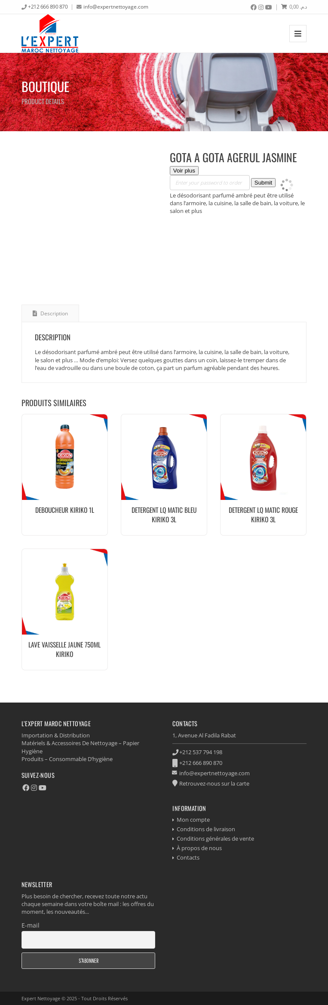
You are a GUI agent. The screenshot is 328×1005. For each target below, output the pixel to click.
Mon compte (193, 819)
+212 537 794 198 (200, 752)
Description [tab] (53, 313)
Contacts (188, 857)
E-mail (30, 925)
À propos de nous (199, 848)
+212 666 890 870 (47, 6)
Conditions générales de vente (215, 838)
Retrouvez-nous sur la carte (214, 783)
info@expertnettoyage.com (115, 6)
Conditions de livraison (206, 829)
